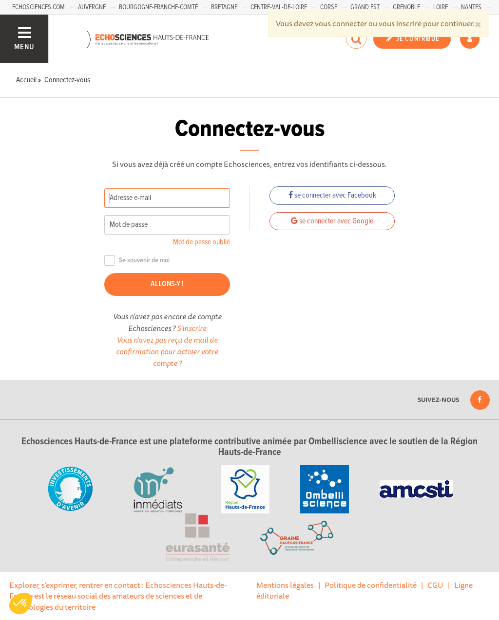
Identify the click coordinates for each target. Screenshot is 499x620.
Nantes (471, 7)
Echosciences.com (38, 7)
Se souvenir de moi (137, 260)
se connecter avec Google (332, 221)
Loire (440, 7)
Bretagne (224, 7)
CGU (435, 585)
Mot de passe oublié (201, 242)
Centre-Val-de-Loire (278, 7)
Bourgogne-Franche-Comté (158, 7)
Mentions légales (285, 585)
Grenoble (406, 7)
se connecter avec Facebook (332, 195)
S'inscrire (192, 328)
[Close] (478, 23)
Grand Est (365, 7)
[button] (20, 603)
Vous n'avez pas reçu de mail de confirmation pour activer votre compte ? (167, 351)
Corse (328, 7)
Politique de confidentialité (371, 585)
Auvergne (92, 7)
